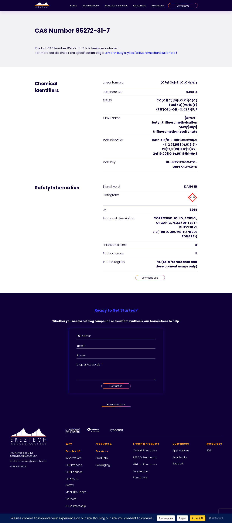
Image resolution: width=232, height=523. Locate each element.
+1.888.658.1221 (18, 466)
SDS (208, 450)
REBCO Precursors (145, 457)
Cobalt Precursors (145, 450)
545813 (191, 92)
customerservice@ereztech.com (28, 461)
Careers (71, 499)
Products (102, 458)
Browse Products (116, 404)
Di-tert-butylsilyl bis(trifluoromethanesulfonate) (141, 53)
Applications (180, 450)
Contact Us (183, 5)
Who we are (74, 458)
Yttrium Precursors (145, 464)
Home (73, 5)
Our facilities (74, 472)
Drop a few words (88, 364)
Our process (74, 465)
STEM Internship (76, 506)
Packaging (103, 465)
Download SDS (150, 277)
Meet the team (76, 492)
